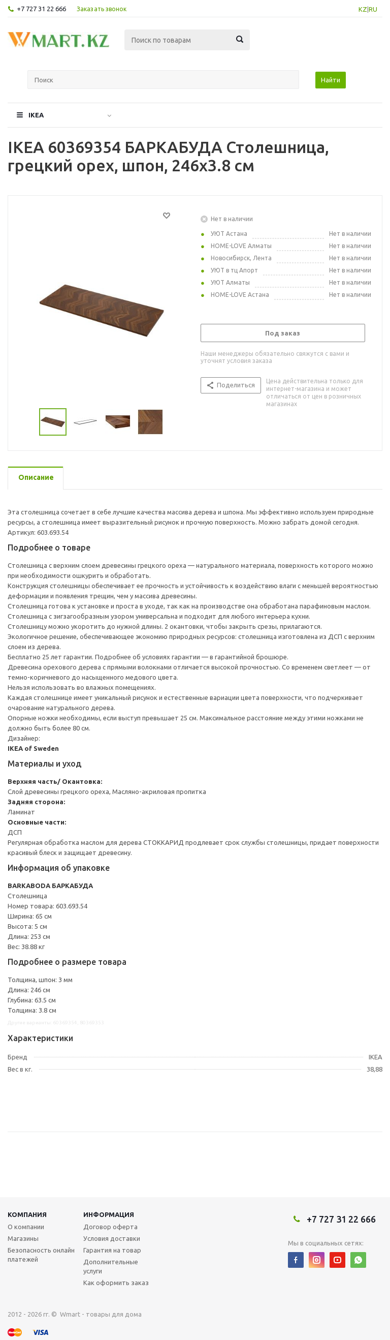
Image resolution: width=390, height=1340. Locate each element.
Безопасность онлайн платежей (41, 1254)
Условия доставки (111, 1238)
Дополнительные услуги (110, 1266)
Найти (330, 79)
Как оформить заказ (116, 1282)
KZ (363, 9)
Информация (108, 1214)
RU (373, 9)
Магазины (23, 1238)
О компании (26, 1226)
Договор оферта (110, 1226)
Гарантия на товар (112, 1250)
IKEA (36, 114)
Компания (27, 1214)
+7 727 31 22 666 (41, 8)
